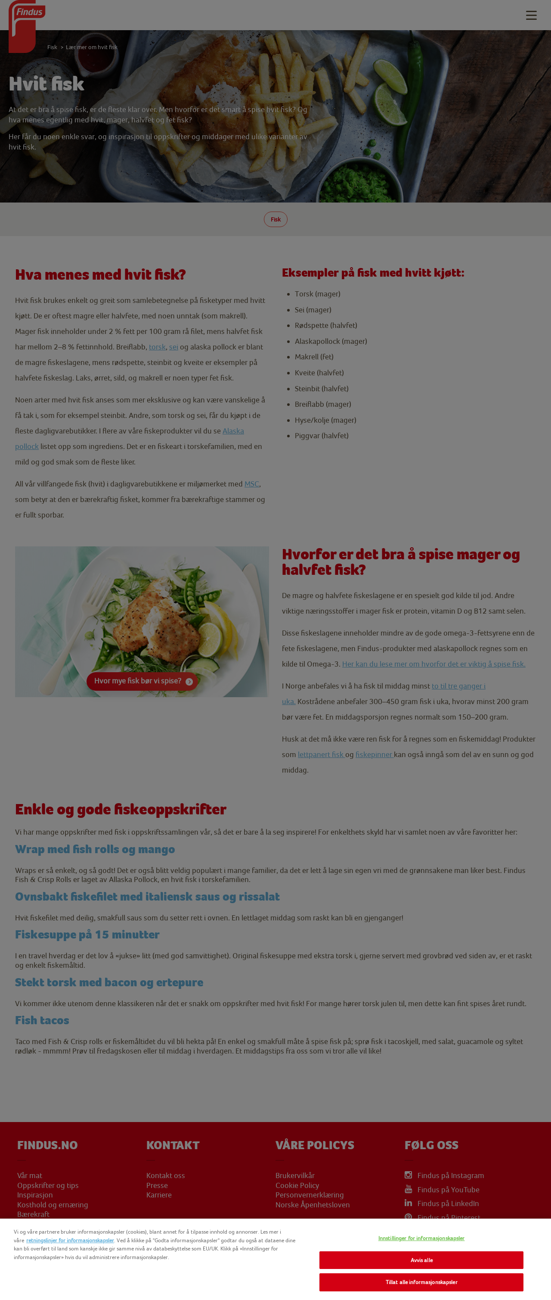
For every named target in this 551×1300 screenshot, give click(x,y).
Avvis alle (422, 1260)
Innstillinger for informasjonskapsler (421, 1238)
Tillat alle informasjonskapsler (422, 1282)
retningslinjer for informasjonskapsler (70, 1240)
